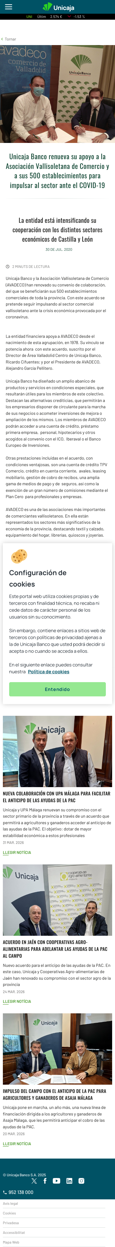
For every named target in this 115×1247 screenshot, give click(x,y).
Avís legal (10, 1203)
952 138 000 (18, 1192)
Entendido (57, 689)
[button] (8, 39)
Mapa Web (11, 1242)
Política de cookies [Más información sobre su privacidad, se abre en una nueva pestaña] (49, 671)
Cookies (9, 1213)
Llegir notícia (17, 852)
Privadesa (11, 1222)
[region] (57, 623)
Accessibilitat (14, 1232)
